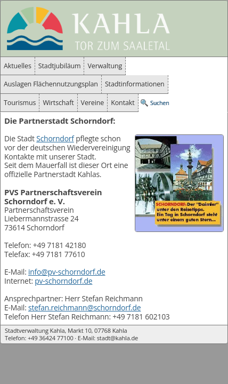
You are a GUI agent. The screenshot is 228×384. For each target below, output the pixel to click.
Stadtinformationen (135, 84)
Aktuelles (17, 65)
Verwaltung (104, 65)
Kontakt (122, 102)
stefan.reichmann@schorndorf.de (84, 307)
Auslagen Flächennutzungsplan (51, 84)
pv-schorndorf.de (63, 281)
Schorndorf (55, 138)
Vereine (92, 102)
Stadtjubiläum (59, 65)
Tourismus (20, 102)
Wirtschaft (58, 102)
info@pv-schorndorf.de (66, 272)
